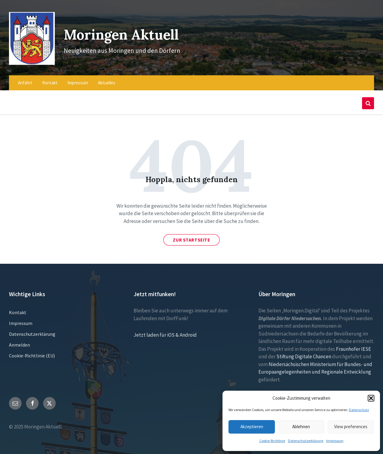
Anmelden (19, 341)
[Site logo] (30, 59)
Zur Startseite (191, 236)
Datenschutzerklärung (305, 440)
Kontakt (17, 308)
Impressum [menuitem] (77, 79)
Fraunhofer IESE (353, 345)
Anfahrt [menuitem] (25, 79)
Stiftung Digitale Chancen (303, 352)
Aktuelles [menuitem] (106, 79)
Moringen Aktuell (124, 32)
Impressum (334, 440)
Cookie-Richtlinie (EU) (32, 352)
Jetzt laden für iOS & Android (165, 331)
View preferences (350, 426)
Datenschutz (359, 409)
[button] (371, 398)
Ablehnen (301, 426)
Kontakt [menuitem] (49, 79)
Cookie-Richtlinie (272, 440)
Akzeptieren (251, 426)
